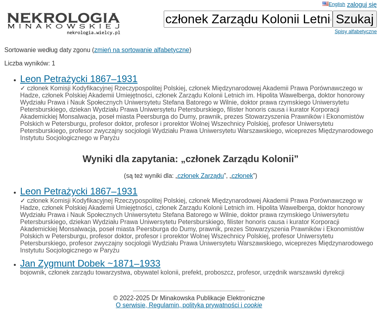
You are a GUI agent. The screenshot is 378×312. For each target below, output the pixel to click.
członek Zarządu (201, 175)
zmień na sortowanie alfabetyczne (141, 50)
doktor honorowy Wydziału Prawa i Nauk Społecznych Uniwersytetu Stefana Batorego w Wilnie (192, 99)
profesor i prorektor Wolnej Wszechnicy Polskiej (202, 123)
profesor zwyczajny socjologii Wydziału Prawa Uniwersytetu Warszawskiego (175, 130)
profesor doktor (111, 123)
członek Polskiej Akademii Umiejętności (97, 95)
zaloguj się (362, 4)
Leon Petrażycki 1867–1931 (79, 78)
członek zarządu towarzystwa (89, 272)
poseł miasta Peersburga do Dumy (147, 116)
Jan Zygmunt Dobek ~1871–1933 (90, 263)
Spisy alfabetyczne (356, 31)
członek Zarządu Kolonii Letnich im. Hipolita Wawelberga (234, 95)
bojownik (32, 272)
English (333, 4)
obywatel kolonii (156, 272)
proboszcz (219, 272)
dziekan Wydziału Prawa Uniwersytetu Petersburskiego (146, 109)
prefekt (191, 272)
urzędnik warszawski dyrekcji (303, 272)
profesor (248, 272)
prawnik (210, 116)
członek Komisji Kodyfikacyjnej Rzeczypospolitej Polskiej (106, 88)
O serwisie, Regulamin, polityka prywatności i (189, 305)
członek (242, 175)
